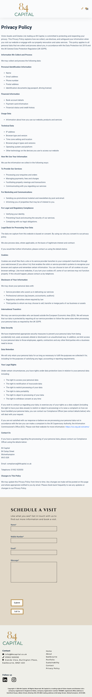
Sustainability (52, 663)
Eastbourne (51, 657)
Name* (34, 527)
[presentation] (29, 591)
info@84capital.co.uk (16, 654)
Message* (34, 570)
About (49, 654)
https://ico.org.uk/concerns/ (77, 427)
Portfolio (50, 660)
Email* (34, 550)
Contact (50, 665)
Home (49, 651)
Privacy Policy (53, 668)
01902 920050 (12, 657)
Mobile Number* (34, 539)
